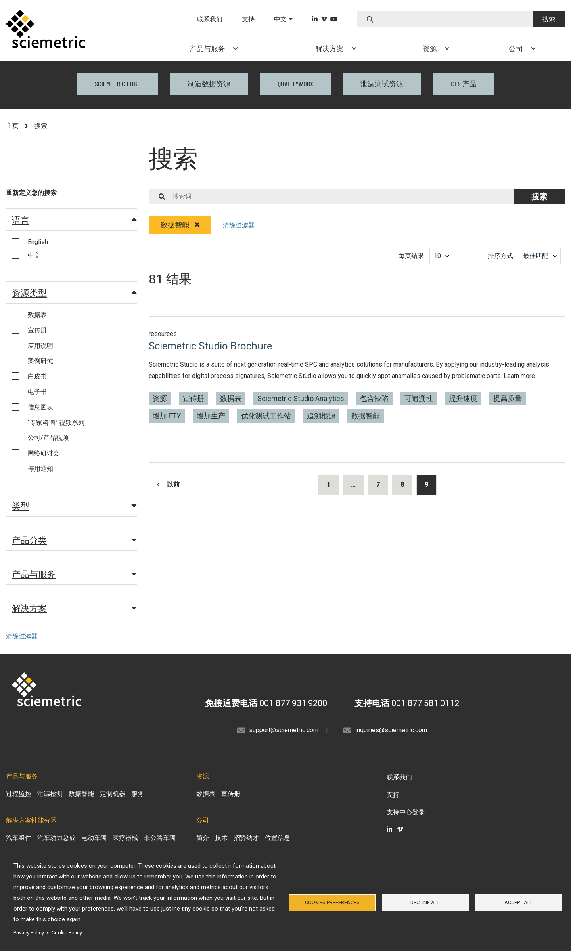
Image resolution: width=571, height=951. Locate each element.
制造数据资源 (209, 83)
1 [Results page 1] (328, 484)
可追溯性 (418, 398)
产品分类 (74, 540)
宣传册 (193, 398)
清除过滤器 (22, 636)
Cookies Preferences (332, 902)
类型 (74, 505)
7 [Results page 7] (378, 484)
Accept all (518, 902)
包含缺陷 (374, 398)
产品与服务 (74, 574)
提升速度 (463, 398)
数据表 (230, 398)
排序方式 (500, 256)
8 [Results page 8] (402, 484)
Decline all (425, 902)
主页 (12, 126)
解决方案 (74, 608)
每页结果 (411, 256)
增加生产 (211, 416)
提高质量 (507, 398)
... (353, 484)
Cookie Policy (67, 933)
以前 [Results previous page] (168, 484)
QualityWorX (295, 83)
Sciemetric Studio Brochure (210, 346)
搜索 (548, 19)
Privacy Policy (28, 933)
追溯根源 (321, 416)
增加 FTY (167, 416)
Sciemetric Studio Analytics (300, 398)
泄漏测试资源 (381, 83)
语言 (74, 219)
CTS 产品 (463, 83)
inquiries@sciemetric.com (391, 730)
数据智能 (180, 225)
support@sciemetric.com (283, 730)
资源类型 (74, 292)
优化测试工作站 (266, 416)
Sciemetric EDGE (117, 83)
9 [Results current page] (426, 484)
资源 (160, 398)
